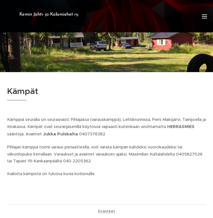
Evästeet (106, 211)
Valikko (204, 16)
